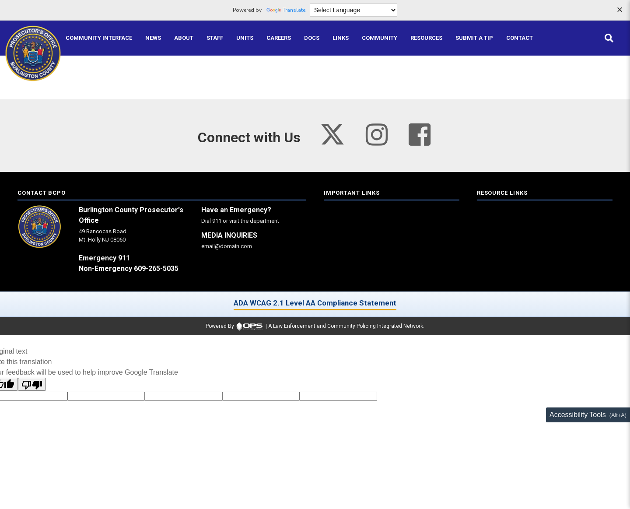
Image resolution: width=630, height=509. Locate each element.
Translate (285, 10)
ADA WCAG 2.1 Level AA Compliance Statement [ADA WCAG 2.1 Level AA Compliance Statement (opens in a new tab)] (315, 302)
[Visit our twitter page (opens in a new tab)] (332, 131)
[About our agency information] (183, 38)
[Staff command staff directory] (214, 38)
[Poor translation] (32, 384)
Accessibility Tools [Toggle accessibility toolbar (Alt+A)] (578, 414)
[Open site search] (609, 38)
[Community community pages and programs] (379, 38)
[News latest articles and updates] (153, 38)
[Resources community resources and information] (426, 38)
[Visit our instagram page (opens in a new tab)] (376, 134)
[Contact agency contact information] (519, 38)
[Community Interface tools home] (99, 38)
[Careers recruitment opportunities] (278, 38)
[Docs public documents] (311, 38)
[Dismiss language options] (619, 10)
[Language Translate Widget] (353, 10)
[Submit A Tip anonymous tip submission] (474, 38)
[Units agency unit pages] (244, 38)
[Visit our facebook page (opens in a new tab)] (419, 134)
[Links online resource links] (340, 38)
